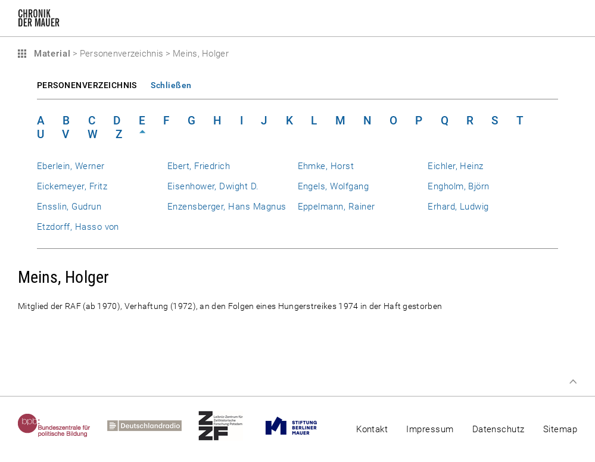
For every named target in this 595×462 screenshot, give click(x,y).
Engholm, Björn (459, 186)
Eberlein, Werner (71, 166)
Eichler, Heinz (456, 166)
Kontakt (372, 429)
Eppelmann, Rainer (336, 206)
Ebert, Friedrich (198, 166)
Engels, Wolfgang (333, 186)
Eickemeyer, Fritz (72, 186)
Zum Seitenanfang (573, 381)
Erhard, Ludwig (458, 206)
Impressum (429, 429)
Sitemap (560, 429)
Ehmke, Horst (326, 166)
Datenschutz (498, 429)
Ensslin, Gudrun (69, 206)
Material (50, 53)
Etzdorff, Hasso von (78, 226)
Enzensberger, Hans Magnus (226, 206)
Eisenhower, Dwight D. (213, 186)
